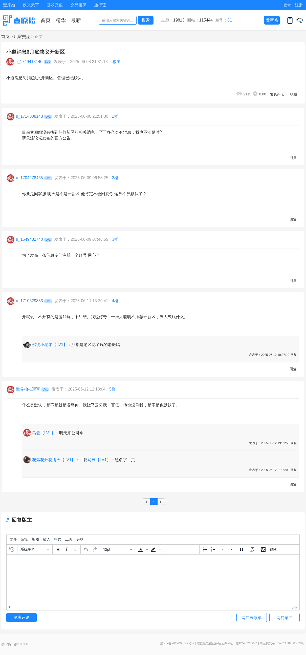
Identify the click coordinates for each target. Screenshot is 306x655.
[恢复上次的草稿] (12, 549)
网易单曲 (284, 618)
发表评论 (277, 94)
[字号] (117, 549)
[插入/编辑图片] (263, 549)
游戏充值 (55, 5)
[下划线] (75, 549)
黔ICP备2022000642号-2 (177, 643)
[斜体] (66, 549)
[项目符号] (205, 549)
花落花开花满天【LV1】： (55, 460)
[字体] (34, 549)
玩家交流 (22, 36)
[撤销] (86, 549)
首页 (5, 36)
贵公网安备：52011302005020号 (282, 643)
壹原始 (9, 5)
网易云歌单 (252, 618)
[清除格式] (252, 549)
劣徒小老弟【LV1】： (51, 344)
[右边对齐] (185, 549)
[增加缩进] (233, 549)
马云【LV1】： (45, 433)
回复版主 (19, 520)
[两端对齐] (194, 549)
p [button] (10, 607)
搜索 (146, 20)
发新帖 (272, 20)
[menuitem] (13, 539)
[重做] (94, 549)
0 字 (294, 608)
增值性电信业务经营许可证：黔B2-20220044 (227, 643)
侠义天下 (31, 5)
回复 (293, 158)
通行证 (100, 5)
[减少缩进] (224, 549)
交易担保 (78, 5)
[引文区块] (241, 549)
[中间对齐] (176, 549)
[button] (142, 549)
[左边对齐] (168, 549)
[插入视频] (273, 549)
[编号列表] (213, 549)
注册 (299, 5)
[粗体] (58, 549)
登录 (287, 5)
